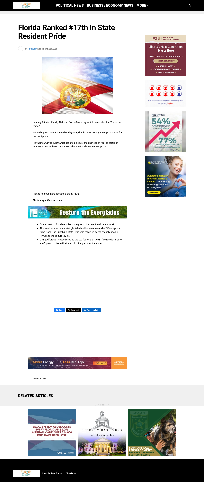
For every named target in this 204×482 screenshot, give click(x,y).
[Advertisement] (77, 170)
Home (44, 473)
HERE (77, 193)
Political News (70, 5)
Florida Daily (32, 48)
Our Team (51, 473)
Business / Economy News (110, 5)
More (141, 5)
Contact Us (60, 473)
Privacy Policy (71, 473)
